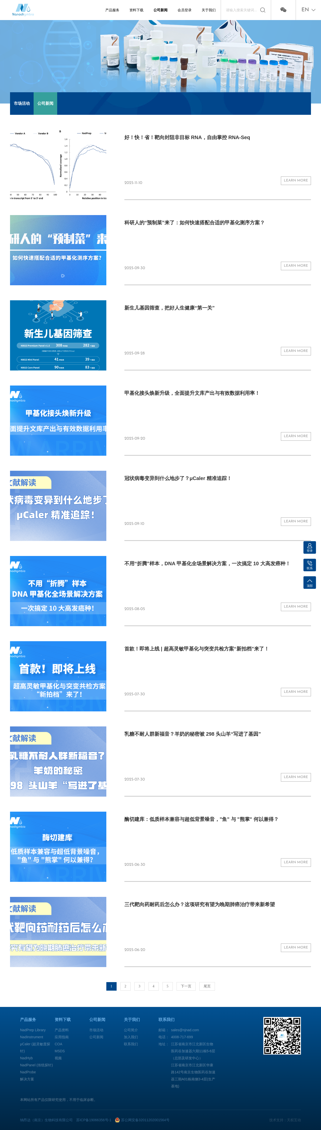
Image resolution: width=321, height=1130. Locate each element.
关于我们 (209, 10)
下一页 (186, 986)
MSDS (60, 1051)
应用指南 (62, 1037)
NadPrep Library (33, 1030)
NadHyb (26, 1058)
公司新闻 (160, 10)
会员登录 (185, 10)
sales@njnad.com (185, 1030)
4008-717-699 (182, 1037)
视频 (58, 1058)
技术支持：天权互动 (285, 1120)
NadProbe (28, 1072)
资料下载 (136, 10)
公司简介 (131, 1030)
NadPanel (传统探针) (36, 1065)
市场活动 (22, 103)
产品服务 (112, 10)
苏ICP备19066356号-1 (93, 1120)
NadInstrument (31, 1037)
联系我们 (131, 1044)
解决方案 (27, 1079)
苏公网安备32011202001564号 (145, 1120)
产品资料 (62, 1030)
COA (58, 1044)
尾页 (207, 986)
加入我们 (131, 1037)
